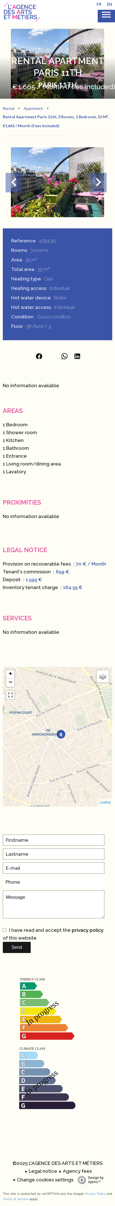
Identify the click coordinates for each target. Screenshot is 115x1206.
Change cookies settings (45, 1180)
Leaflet (105, 802)
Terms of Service (16, 1199)
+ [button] (10, 674)
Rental (8, 108)
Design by (89, 1180)
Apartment (33, 108)
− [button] (10, 682)
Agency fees (77, 1171)
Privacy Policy (95, 1194)
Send (16, 947)
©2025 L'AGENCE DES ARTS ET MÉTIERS (58, 1163)
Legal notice (43, 1171)
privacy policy (88, 930)
